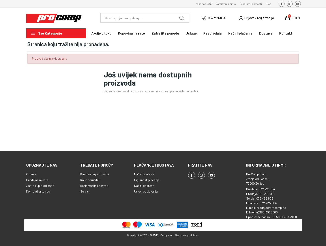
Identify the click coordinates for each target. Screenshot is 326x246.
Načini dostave (144, 185)
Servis (84, 191)
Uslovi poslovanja (146, 191)
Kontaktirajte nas (38, 191)
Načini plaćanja (144, 174)
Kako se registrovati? (94, 174)
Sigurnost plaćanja (146, 180)
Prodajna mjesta (37, 180)
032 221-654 (217, 18)
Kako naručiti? (204, 3)
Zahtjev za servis (226, 3)
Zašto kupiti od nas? (40, 185)
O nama (31, 174)
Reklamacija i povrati (94, 185)
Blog (268, 3)
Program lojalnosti (251, 3)
